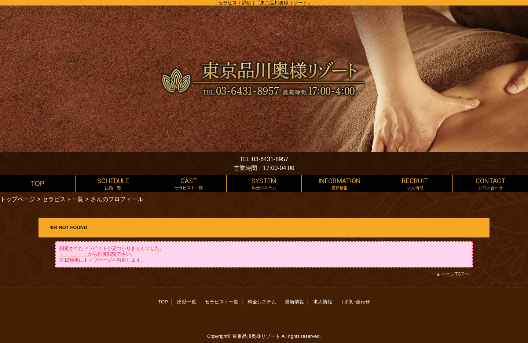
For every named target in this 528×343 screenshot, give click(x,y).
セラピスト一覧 (62, 199)
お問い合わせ (355, 302)
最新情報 (294, 302)
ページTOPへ (455, 274)
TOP (37, 183)
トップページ (17, 199)
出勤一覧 (186, 302)
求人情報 (322, 302)
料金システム (261, 302)
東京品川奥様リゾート (256, 336)
